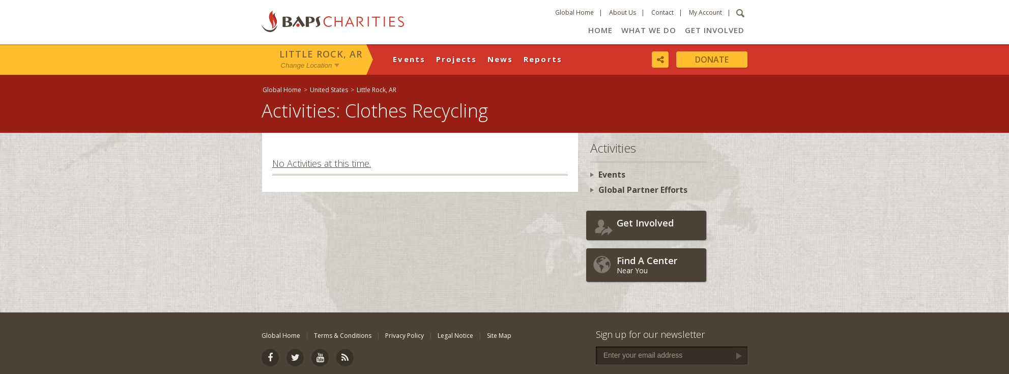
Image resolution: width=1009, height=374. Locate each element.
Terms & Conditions (342, 335)
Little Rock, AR (320, 54)
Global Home (574, 12)
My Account (705, 12)
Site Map (499, 335)
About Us (622, 12)
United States (329, 89)
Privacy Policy (404, 335)
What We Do (648, 30)
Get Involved (714, 30)
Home (600, 30)
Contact (662, 12)
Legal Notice (455, 335)
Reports (543, 59)
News (500, 59)
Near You (659, 264)
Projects (456, 59)
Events (409, 59)
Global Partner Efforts (642, 189)
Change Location (306, 65)
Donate (712, 59)
